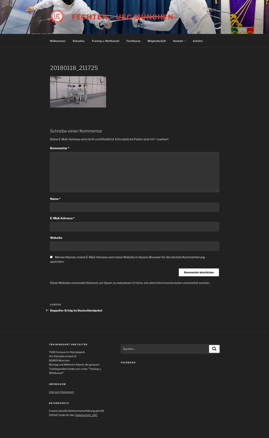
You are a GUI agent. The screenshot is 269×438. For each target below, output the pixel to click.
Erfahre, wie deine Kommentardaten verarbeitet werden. (171, 283)
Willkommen (57, 40)
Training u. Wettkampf (105, 40)
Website (56, 238)
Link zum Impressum (61, 391)
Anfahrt (198, 40)
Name (55, 199)
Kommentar (59, 148)
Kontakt (180, 40)
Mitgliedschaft (157, 40)
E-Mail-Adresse (62, 218)
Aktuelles (78, 40)
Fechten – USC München (123, 17)
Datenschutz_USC (86, 415)
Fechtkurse (133, 40)
